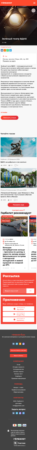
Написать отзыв (9, 118)
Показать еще (18, 205)
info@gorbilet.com (18, 405)
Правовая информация (18, 378)
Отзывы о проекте (18, 367)
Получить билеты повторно (18, 350)
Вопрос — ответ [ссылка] (18, 387)
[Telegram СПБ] (17, 344)
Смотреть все (18, 210)
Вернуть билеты (18, 355)
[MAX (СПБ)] (23, 344)
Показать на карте (9, 61)
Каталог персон (18, 371)
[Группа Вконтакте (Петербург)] (13, 344)
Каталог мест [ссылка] (18, 374)
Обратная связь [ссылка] (18, 392)
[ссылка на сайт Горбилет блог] (18, 335)
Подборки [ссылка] (18, 376)
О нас (18, 364)
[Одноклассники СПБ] (20, 344)
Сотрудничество (18, 369)
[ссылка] (8, 3)
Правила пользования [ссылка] (18, 390)
